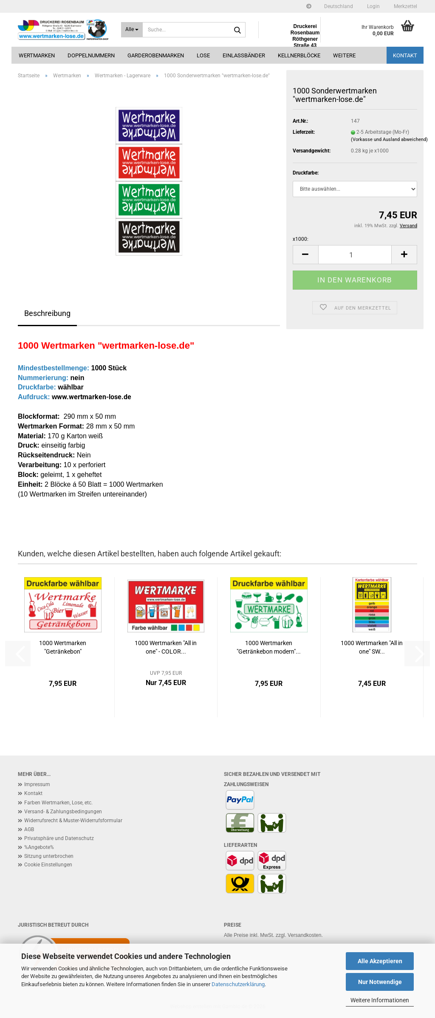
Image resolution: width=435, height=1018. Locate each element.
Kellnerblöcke (299, 55)
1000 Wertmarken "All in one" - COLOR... (166, 647)
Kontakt (405, 55)
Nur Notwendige (380, 982)
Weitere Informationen (379, 1000)
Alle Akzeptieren (380, 961)
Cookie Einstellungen (48, 865)
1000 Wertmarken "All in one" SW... (372, 647)
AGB (29, 829)
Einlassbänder (244, 55)
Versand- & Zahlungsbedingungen (63, 812)
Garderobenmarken (155, 55)
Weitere (344, 55)
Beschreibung (47, 313)
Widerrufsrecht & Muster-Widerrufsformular (73, 820)
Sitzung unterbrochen (48, 856)
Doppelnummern (91, 55)
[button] (338, 6)
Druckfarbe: (306, 173)
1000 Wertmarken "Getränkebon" (62, 647)
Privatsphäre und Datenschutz (59, 838)
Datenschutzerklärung (238, 984)
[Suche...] (132, 29)
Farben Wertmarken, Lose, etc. (58, 803)
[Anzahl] (355, 254)
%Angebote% (39, 847)
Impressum (37, 784)
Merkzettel (405, 6)
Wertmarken (37, 55)
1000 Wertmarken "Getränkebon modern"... (269, 647)
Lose (203, 55)
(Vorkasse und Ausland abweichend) (389, 139)
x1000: (300, 239)
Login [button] (373, 6)
